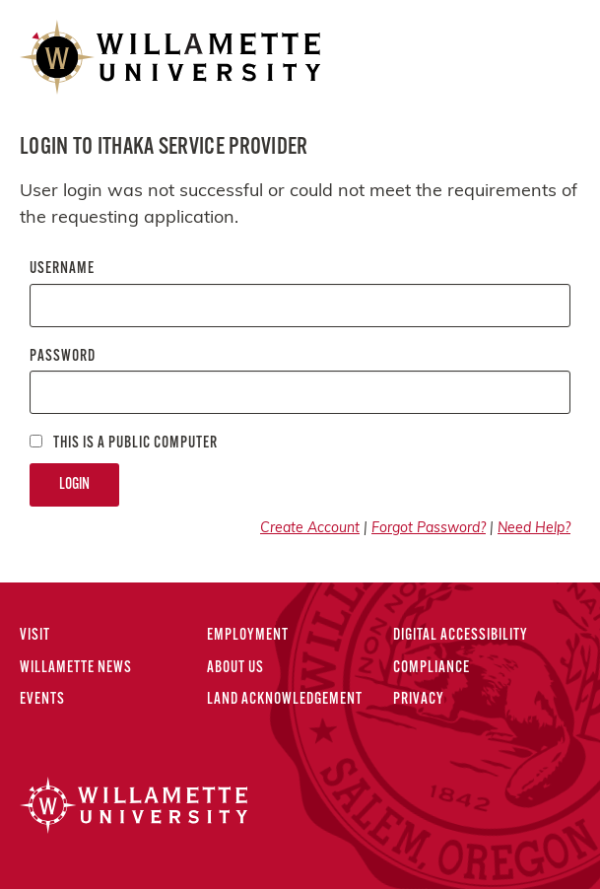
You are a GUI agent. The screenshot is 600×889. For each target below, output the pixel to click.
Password (63, 357)
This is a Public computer (124, 443)
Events (42, 700)
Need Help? (534, 528)
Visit (35, 636)
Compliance (431, 668)
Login (74, 485)
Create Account (310, 528)
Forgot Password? (428, 528)
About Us (235, 668)
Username (62, 269)
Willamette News (76, 668)
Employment (248, 636)
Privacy (418, 700)
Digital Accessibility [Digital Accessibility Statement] (460, 636)
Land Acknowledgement (285, 700)
